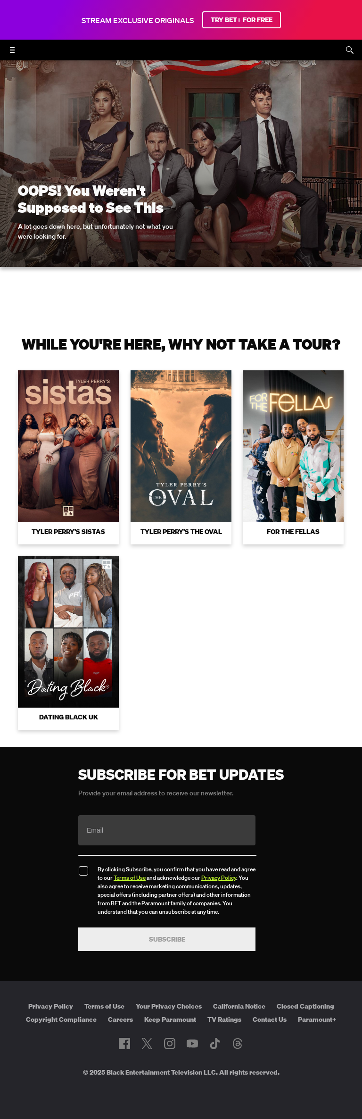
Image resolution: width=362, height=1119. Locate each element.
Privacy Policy (218, 878)
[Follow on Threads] (237, 1043)
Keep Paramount (170, 1019)
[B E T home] (181, 54)
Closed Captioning (305, 1006)
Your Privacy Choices (169, 1006)
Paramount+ (317, 1019)
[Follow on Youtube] (192, 1043)
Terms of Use (130, 878)
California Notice (239, 1006)
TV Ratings (224, 1019)
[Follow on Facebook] (124, 1043)
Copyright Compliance (61, 1019)
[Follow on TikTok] (215, 1043)
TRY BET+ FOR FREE (241, 20)
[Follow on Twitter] (146, 1043)
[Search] (350, 50)
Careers (120, 1019)
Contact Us (270, 1019)
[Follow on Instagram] (169, 1043)
